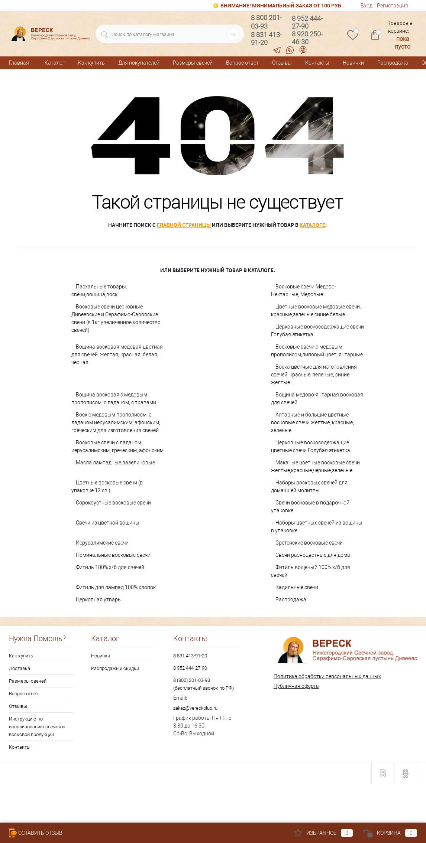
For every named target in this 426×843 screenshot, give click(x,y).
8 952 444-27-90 (190, 668)
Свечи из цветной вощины (107, 523)
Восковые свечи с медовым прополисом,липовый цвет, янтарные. (317, 350)
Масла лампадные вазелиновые (115, 462)
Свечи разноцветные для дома (312, 555)
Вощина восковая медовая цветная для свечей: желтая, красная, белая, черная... (117, 354)
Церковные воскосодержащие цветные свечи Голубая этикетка (310, 446)
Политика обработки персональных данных (327, 676)
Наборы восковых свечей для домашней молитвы (309, 486)
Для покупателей (138, 63)
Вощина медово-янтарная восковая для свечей (317, 398)
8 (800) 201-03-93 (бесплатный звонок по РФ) (203, 684)
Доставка (19, 668)
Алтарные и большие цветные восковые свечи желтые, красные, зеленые (312, 422)
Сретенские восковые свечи (309, 543)
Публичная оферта (296, 686)
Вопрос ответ (242, 63)
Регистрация (392, 6)
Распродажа (392, 63)
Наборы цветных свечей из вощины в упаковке (316, 526)
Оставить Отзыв (35, 833)
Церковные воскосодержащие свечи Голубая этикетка (317, 330)
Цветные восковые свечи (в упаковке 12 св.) (107, 486)
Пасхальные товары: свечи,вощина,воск (99, 290)
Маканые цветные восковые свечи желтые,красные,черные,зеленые (315, 466)
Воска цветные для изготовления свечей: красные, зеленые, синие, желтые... (314, 374)
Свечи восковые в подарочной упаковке (310, 506)
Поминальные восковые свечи (113, 555)
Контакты (317, 63)
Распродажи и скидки (115, 668)
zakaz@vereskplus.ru (195, 708)
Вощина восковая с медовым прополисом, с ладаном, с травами (113, 398)
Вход (366, 6)
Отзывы (282, 63)
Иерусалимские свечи (102, 543)
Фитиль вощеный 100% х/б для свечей (310, 571)
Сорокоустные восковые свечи (113, 503)
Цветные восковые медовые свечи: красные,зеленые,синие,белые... (316, 310)
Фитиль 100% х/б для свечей (110, 567)
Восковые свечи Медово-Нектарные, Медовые (303, 290)
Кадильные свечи (296, 587)
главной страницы (184, 224)
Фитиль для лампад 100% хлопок (116, 587)
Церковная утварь (98, 599)
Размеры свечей (193, 63)
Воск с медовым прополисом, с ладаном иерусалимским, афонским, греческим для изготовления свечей (115, 422)
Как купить (91, 63)
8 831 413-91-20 (190, 656)
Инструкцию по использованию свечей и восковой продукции (37, 726)
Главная (19, 63)
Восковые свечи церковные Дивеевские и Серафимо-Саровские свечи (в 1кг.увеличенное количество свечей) (116, 318)
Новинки (353, 63)
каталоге (312, 224)
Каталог (55, 63)
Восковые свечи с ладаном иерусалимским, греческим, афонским (117, 446)
